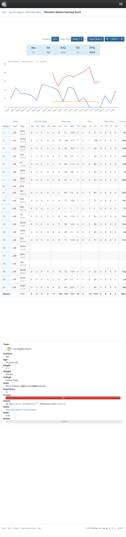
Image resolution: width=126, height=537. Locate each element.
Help (39, 528)
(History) (61, 403)
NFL (4, 12)
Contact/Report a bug (28, 528)
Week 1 (77, 39)
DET (24, 240)
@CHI (24, 279)
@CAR (24, 224)
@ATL (24, 256)
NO (24, 193)
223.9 (92, 52)
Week (6, 126)
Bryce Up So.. (15, 403)
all (55, 39)
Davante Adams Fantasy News (21, 409)
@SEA (24, 248)
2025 (114, 39)
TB (24, 216)
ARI (24, 264)
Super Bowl (95, 39)
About (4, 528)
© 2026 (88, 528)
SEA (24, 208)
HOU (24, 133)
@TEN (24, 140)
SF (24, 164)
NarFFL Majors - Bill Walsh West (25, 12)
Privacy (16, 528)
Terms (9, 528)
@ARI (24, 232)
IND (24, 156)
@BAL (24, 172)
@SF (24, 201)
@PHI (24, 148)
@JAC (24, 180)
